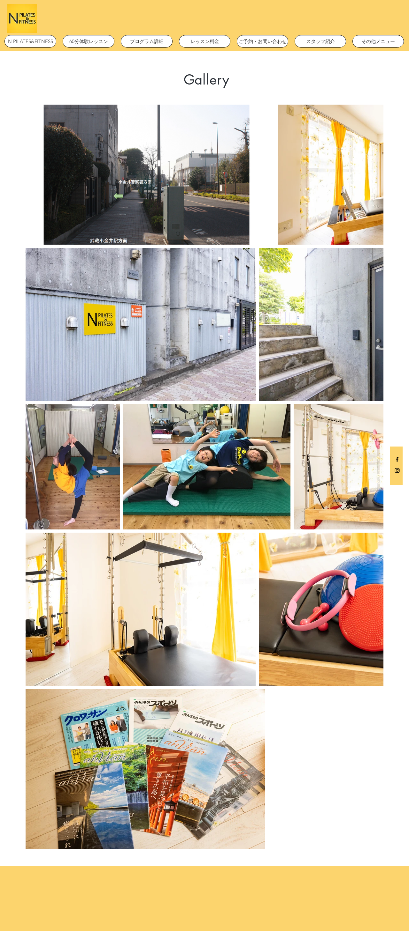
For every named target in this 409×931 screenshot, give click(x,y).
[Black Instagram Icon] (397, 470)
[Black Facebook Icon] (397, 459)
